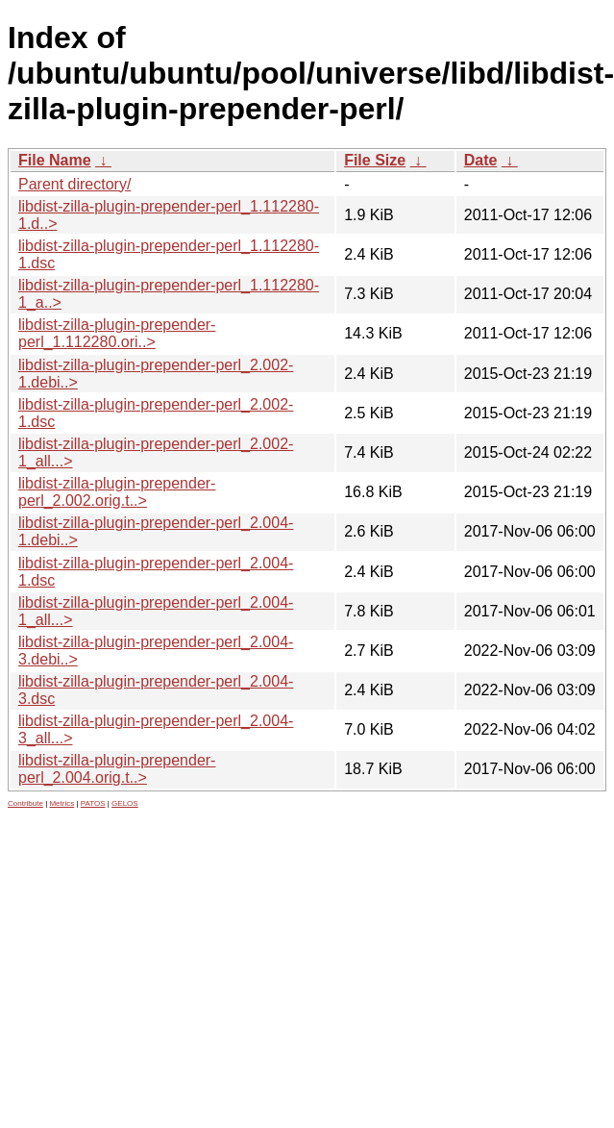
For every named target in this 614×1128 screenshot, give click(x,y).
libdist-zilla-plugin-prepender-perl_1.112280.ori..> (116, 333)
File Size (374, 160)
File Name (54, 160)
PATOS (93, 803)
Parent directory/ (74, 184)
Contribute (25, 803)
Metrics (61, 803)
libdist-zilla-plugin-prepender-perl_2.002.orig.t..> (116, 492)
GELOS (124, 803)
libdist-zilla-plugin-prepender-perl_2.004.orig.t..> (116, 769)
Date (481, 160)
